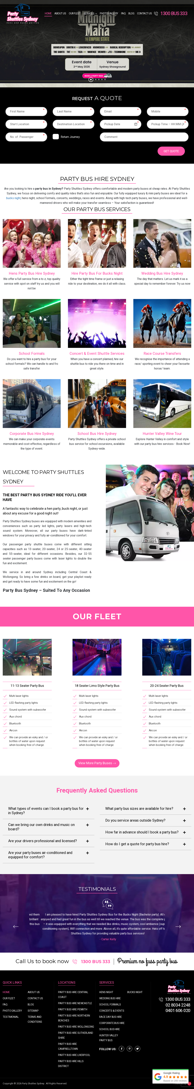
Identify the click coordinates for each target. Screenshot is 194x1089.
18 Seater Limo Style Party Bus (97, 685)
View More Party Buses (95, 763)
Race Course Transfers (162, 353)
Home (48, 13)
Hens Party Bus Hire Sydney (32, 273)
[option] (97, 43)
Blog (131, 13)
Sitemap (33, 1011)
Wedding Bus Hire (110, 998)
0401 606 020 (178, 1010)
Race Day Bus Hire (110, 1017)
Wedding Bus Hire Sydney (162, 273)
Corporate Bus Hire (111, 1023)
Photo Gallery (109, 13)
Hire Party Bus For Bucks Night (97, 273)
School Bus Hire (109, 1029)
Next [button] (178, 926)
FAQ (123, 13)
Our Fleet (75, 13)
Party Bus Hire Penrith (72, 1009)
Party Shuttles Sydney (33, 1083)
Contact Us (144, 13)
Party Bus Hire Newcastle (75, 1003)
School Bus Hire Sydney (97, 433)
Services (89, 14)
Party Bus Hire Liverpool (74, 1055)
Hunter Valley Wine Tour (162, 433)
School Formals (32, 353)
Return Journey (70, 137)
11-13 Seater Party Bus (27, 685)
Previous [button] (16, 926)
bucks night (13, 198)
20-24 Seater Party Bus (167, 685)
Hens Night (106, 992)
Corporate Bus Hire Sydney (32, 433)
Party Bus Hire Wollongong (76, 1027)
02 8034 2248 (178, 1005)
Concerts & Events (111, 1011)
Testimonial (11, 1017)
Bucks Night (135, 992)
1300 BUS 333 (170, 13)
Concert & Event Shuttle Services (97, 353)
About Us (60, 13)
